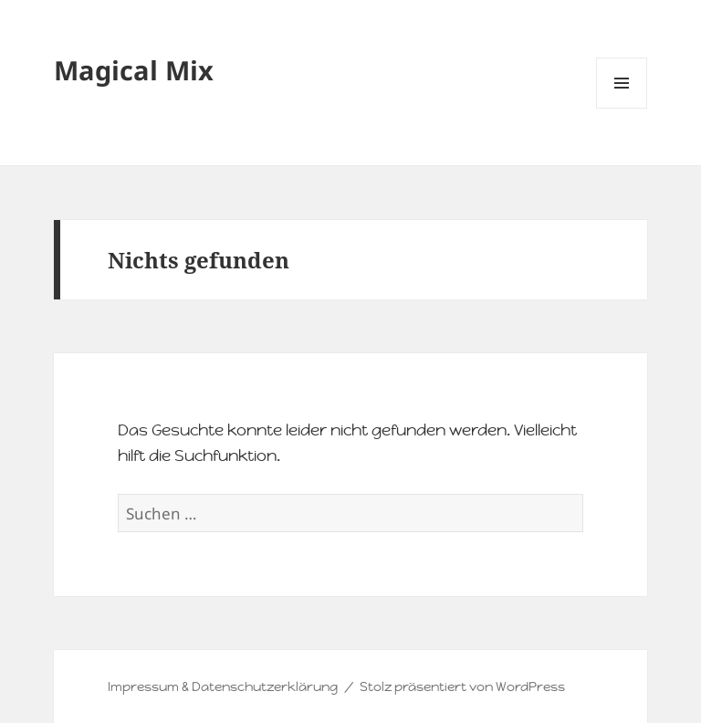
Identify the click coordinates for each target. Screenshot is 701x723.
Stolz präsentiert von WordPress (462, 686)
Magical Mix (134, 70)
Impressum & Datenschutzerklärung (223, 686)
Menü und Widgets (622, 108)
